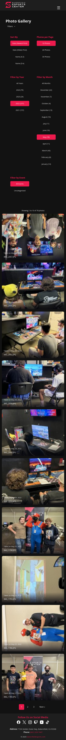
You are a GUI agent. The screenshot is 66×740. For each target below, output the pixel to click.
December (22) (46, 90)
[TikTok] (47, 722)
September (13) (46, 110)
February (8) (46, 157)
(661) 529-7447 (36, 732)
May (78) (46, 137)
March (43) (46, 150)
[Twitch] (36, 722)
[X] (24, 722)
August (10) (46, 117)
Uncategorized (19, 191)
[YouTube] (41, 722)
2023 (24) (19, 97)
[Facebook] (18, 722)
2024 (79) (19, 90)
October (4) (46, 103)
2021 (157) (20, 110)
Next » (42, 707)
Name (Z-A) (19, 63)
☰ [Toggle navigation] (58, 8)
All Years (19, 83)
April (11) (46, 144)
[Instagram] (30, 722)
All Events (19, 184)
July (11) (46, 124)
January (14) (46, 164)
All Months (46, 83)
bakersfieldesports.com (36, 737)
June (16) (46, 130)
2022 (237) (20, 103)
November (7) (46, 97)
